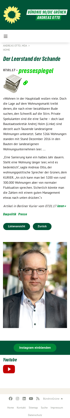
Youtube (10, 359)
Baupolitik (9, 214)
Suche (44, 407)
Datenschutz (35, 415)
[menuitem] (10, 407)
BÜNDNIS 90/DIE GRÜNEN (47, 12)
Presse (22, 214)
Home (10, 407)
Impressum (57, 407)
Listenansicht (16, 226)
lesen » (61, 206)
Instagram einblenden (35, 347)
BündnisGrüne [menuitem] (51, 398)
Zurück (42, 226)
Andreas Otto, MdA (15, 45)
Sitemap (33, 407)
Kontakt (21, 407)
